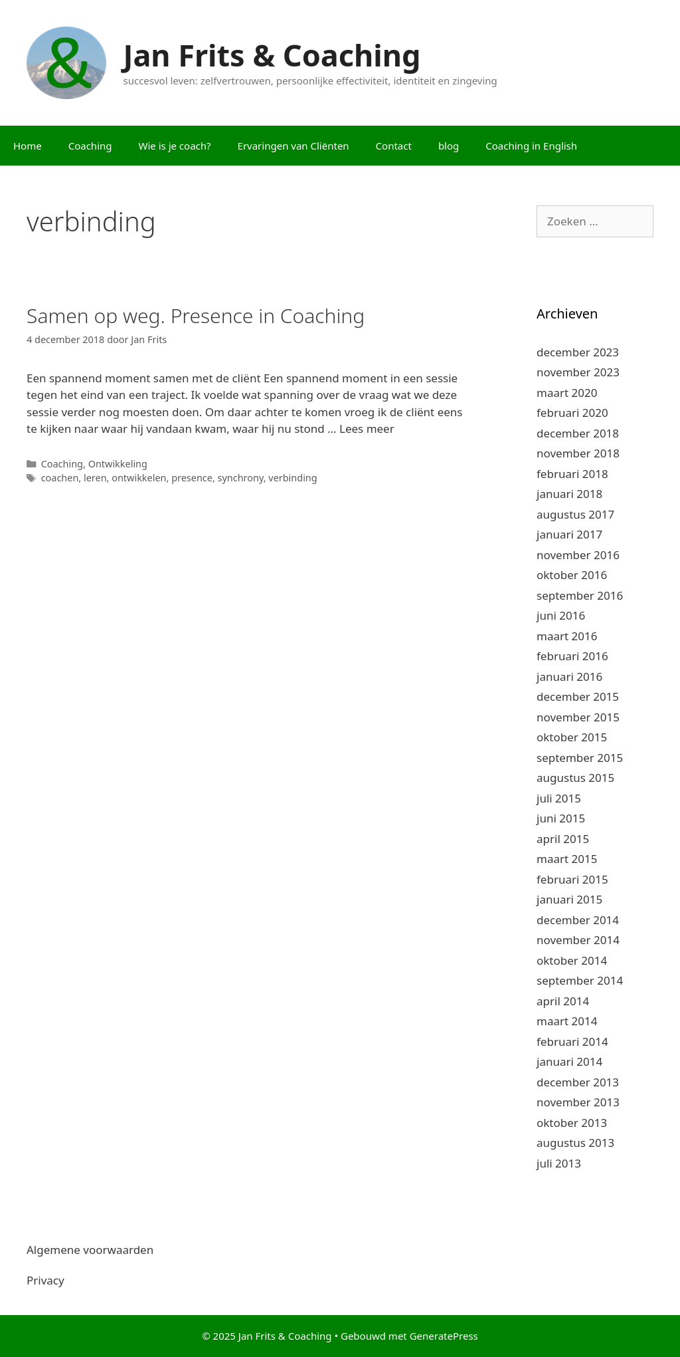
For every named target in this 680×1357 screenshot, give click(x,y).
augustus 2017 (575, 514)
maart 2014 (567, 1021)
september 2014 (580, 980)
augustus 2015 (575, 777)
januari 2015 (569, 899)
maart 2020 (567, 392)
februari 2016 (572, 656)
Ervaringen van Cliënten (293, 145)
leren (95, 477)
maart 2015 (567, 858)
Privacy (45, 1280)
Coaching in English (531, 145)
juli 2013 (559, 1163)
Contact (394, 145)
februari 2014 (572, 1041)
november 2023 (578, 372)
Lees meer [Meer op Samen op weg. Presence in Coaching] (366, 428)
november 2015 (578, 717)
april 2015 (563, 838)
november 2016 (578, 554)
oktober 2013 (572, 1122)
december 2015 (578, 696)
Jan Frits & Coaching (272, 55)
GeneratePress (444, 1335)
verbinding (292, 477)
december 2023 (578, 352)
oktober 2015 (572, 737)
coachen (60, 477)
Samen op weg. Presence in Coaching (196, 315)
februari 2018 (572, 473)
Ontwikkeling (117, 463)
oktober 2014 (572, 960)
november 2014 (578, 939)
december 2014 (578, 919)
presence (191, 477)
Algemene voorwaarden (90, 1249)
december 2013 (578, 1082)
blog (448, 145)
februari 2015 (572, 879)
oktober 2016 (572, 574)
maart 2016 (567, 636)
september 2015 (580, 757)
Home (27, 145)
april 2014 (563, 1001)
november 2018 (578, 453)
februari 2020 (572, 412)
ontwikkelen (139, 477)
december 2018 (578, 433)
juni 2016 (561, 615)
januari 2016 (569, 676)
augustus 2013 (575, 1142)
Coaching (90, 145)
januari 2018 (569, 493)
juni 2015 (561, 818)
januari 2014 (569, 1061)
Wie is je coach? (175, 145)
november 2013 (578, 1102)
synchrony (241, 477)
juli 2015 (559, 798)
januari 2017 (569, 534)
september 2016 (580, 595)
